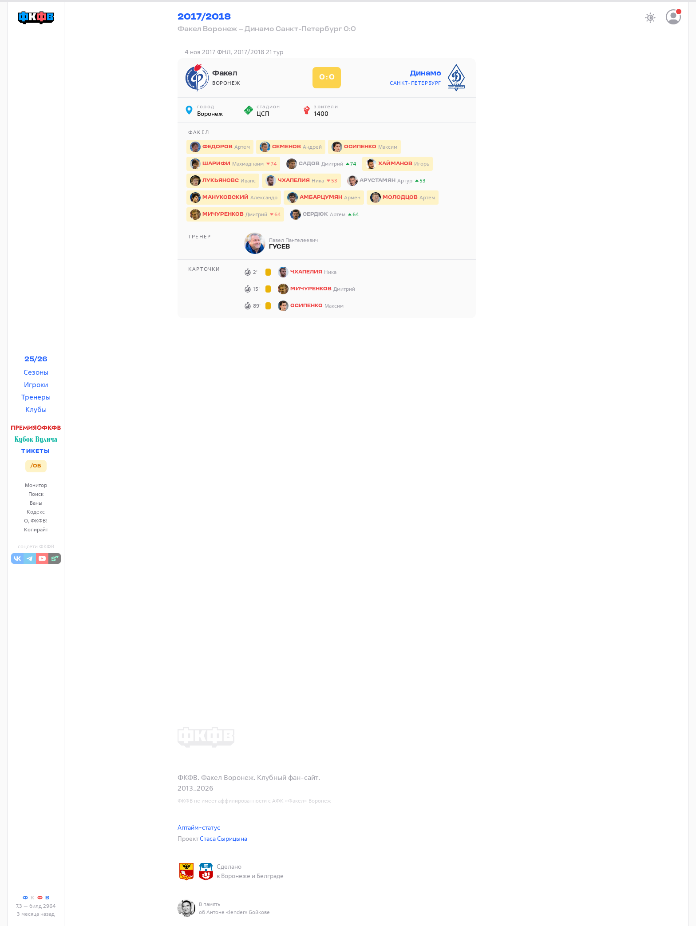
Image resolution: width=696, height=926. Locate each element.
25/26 (35, 359)
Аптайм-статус (199, 827)
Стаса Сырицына (223, 838)
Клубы (36, 409)
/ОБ (35, 466)
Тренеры (36, 397)
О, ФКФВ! (36, 520)
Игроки (36, 384)
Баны (36, 503)
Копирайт (36, 529)
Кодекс (36, 511)
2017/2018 (204, 17)
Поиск (36, 494)
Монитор (36, 485)
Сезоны (36, 372)
